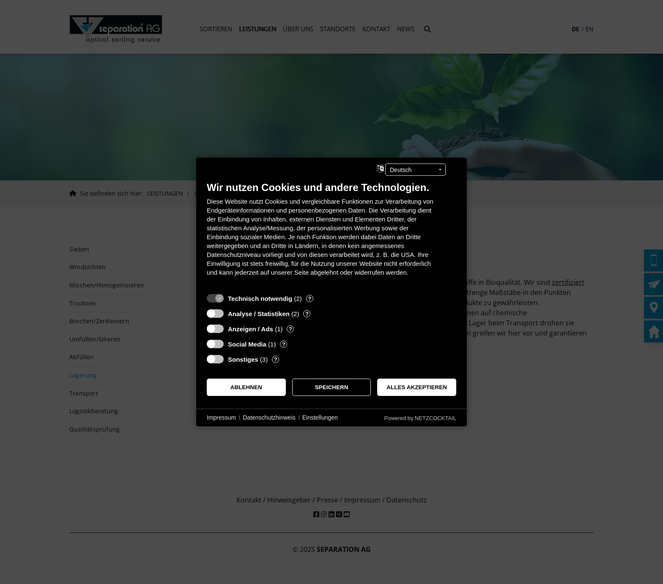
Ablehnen (246, 387)
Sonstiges (243, 359)
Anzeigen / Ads (250, 329)
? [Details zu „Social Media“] (283, 344)
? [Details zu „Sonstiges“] (275, 359)
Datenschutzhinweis (269, 417)
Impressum (221, 417)
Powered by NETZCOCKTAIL (420, 418)
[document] (331, 235)
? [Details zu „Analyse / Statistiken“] (307, 314)
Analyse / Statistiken (259, 313)
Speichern (331, 387)
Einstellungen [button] (320, 417)
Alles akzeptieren (416, 387)
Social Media (247, 344)
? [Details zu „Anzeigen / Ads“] (290, 329)
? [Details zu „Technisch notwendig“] (309, 298)
